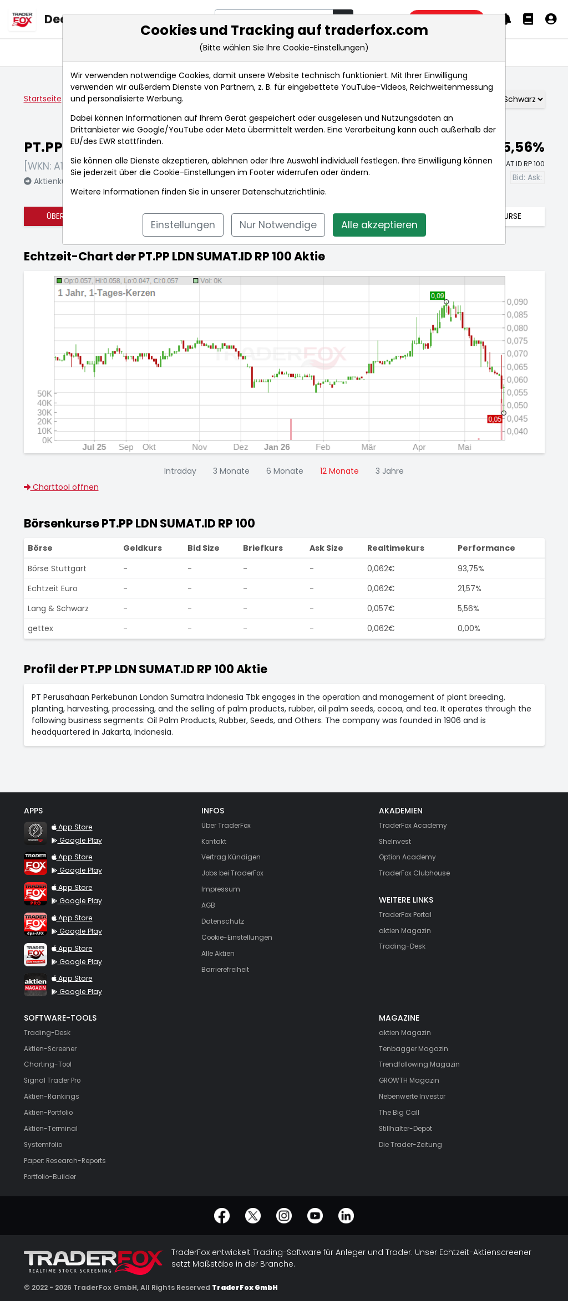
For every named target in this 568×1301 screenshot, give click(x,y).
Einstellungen (183, 225)
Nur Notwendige (278, 225)
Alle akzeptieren (379, 225)
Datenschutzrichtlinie (283, 191)
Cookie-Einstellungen (194, 172)
